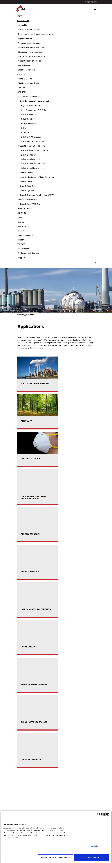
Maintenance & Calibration (29, 83)
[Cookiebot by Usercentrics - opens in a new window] (99, 814)
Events (21, 222)
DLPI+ (23, 128)
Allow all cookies (91, 858)
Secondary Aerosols (26, 70)
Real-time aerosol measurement (34, 101)
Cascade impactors (28, 123)
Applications (23, 21)
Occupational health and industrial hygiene (36, 34)
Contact (21, 244)
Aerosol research (25, 65)
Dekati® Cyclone (27, 191)
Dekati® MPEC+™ (28, 114)
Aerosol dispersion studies (29, 61)
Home (19, 16)
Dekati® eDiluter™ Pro (30, 159)
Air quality (22, 25)
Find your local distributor (29, 253)
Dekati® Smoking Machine (32, 168)
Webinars (22, 226)
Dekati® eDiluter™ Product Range (34, 150)
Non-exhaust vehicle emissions (31, 47)
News (20, 217)
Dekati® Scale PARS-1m (30, 204)
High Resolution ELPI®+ (31, 106)
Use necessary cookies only (55, 858)
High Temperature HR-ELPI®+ (33, 110)
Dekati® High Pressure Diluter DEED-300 (37, 177)
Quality (21, 231)
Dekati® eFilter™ (28, 119)
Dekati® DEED (26, 182)
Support (21, 258)
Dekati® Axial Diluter (28, 186)
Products (21, 92)
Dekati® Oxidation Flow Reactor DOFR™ (37, 195)
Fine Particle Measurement (29, 97)
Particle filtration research (29, 30)
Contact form (24, 249)
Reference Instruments (27, 200)
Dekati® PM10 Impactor (31, 137)
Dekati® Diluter (26, 173)
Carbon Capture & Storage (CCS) (31, 56)
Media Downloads (26, 235)
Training (21, 88)
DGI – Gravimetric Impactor (32, 141)
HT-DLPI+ (25, 132)
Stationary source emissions (30, 52)
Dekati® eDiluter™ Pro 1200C (33, 164)
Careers (21, 240)
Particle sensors (25, 208)
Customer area (91, 2)
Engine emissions (25, 38)
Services (21, 74)
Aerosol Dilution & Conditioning (31, 146)
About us (21, 213)
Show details (92, 846)
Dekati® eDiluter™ (28, 155)
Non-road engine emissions (29, 43)
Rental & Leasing (25, 79)
